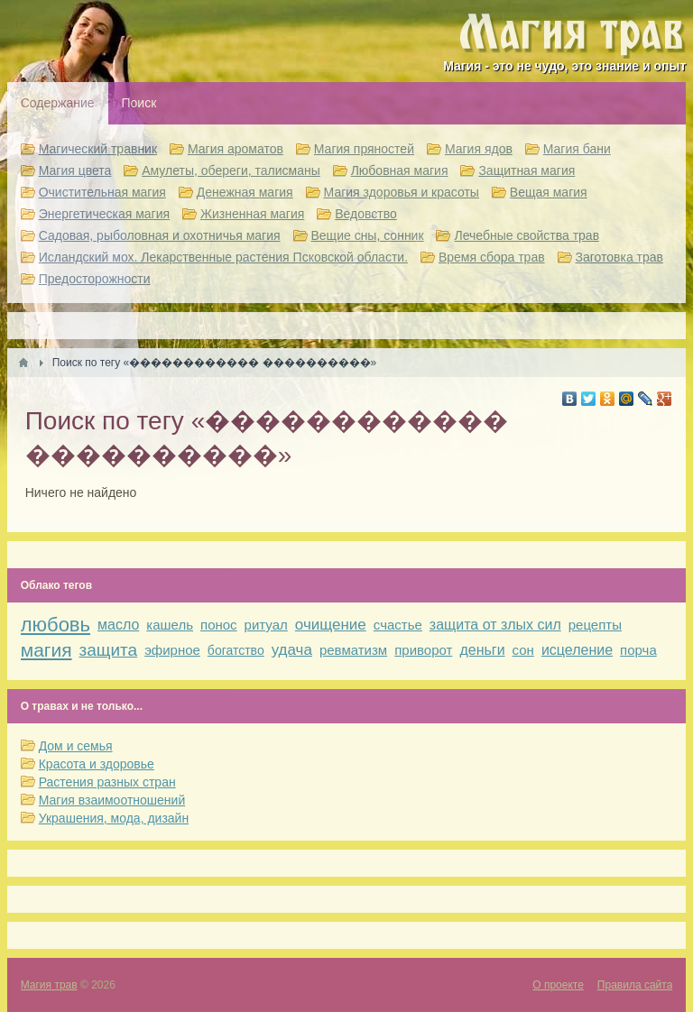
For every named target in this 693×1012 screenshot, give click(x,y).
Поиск (139, 103)
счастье (398, 624)
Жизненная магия (252, 214)
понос (218, 624)
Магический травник (98, 149)
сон (523, 650)
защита (108, 649)
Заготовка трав (620, 257)
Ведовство (366, 214)
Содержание (58, 103)
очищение (330, 624)
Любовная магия (399, 170)
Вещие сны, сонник (367, 235)
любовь (55, 624)
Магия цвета (75, 170)
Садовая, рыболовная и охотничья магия (160, 235)
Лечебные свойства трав (526, 235)
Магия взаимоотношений (112, 800)
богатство (236, 650)
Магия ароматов (235, 149)
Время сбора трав (492, 257)
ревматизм (353, 650)
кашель (169, 624)
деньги (481, 650)
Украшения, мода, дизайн (114, 818)
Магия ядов (479, 149)
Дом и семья (76, 746)
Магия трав (49, 985)
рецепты (595, 624)
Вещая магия (548, 192)
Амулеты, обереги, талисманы (231, 170)
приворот (423, 650)
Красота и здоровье (96, 764)
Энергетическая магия (104, 214)
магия (46, 649)
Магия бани (577, 149)
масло (118, 624)
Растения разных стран (107, 782)
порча (638, 650)
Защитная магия (526, 170)
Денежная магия (245, 192)
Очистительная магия (102, 192)
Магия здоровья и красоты (401, 192)
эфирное (172, 650)
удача (292, 649)
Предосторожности (95, 278)
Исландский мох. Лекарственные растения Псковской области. (223, 257)
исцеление (577, 650)
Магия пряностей (364, 149)
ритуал (266, 624)
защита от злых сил (495, 624)
